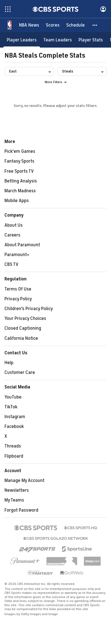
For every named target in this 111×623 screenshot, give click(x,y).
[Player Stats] (90, 40)
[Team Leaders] (57, 40)
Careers (12, 235)
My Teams (14, 500)
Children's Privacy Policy (28, 309)
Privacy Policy (18, 299)
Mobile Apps (16, 200)
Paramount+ (16, 254)
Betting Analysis (20, 181)
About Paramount (22, 245)
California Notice (21, 338)
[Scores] (52, 25)
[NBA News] (29, 25)
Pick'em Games (19, 151)
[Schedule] (75, 25)
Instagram (14, 417)
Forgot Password (21, 510)
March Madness (20, 191)
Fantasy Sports (19, 161)
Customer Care (19, 372)
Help (8, 363)
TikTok (10, 407)
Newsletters (16, 490)
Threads (12, 446)
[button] (95, 25)
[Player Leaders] (21, 40)
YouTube (13, 397)
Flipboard (13, 456)
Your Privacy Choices (25, 318)
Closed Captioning (22, 328)
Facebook (14, 426)
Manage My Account (24, 480)
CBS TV (11, 264)
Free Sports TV (19, 171)
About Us (13, 225)
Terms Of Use (17, 289)
